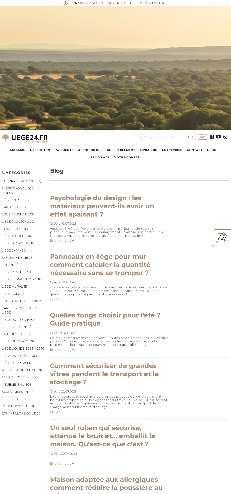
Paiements (64, 150)
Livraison (149, 150)
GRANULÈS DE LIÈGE (18, 334)
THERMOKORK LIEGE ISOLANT (18, 191)
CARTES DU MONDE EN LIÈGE (19, 310)
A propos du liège (94, 150)
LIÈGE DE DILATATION (18, 341)
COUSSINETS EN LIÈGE (19, 327)
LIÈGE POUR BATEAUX (18, 319)
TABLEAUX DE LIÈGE (17, 257)
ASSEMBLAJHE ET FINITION (22, 370)
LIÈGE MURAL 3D (15, 286)
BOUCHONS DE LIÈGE (18, 406)
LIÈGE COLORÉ (13, 293)
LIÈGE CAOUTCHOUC (18, 221)
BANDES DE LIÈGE (16, 207)
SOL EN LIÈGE (12, 265)
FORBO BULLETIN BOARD (21, 301)
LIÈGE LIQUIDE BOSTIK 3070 (23, 348)
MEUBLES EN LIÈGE (17, 384)
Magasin (18, 150)
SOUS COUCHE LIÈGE (18, 214)
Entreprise (172, 150)
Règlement (125, 150)
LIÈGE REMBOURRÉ (17, 272)
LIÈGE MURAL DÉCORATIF (21, 279)
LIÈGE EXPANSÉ (13, 250)
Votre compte (127, 157)
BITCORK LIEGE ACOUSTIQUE (24, 181)
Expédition (40, 150)
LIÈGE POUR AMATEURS (20, 356)
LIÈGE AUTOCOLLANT (18, 236)
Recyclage (100, 157)
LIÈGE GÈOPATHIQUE (18, 243)
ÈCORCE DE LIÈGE (16, 399)
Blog (211, 150)
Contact (195, 150)
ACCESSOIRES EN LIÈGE (20, 392)
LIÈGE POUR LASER (16, 363)
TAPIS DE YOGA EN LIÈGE (21, 377)
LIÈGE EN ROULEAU (17, 200)
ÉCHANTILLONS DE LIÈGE (21, 413)
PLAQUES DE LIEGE (16, 229)
